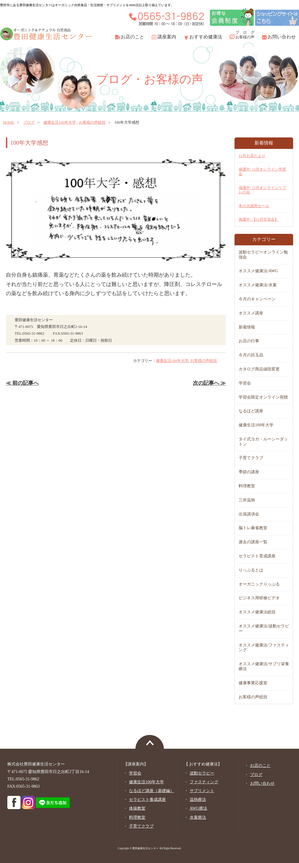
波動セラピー (202, 773)
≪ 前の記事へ (22, 383)
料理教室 (247, 486)
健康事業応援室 (253, 683)
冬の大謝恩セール (254, 206)
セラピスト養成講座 (147, 799)
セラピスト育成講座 (257, 556)
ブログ (29, 122)
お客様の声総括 (92, 122)
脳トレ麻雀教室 (253, 528)
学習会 (245, 383)
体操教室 (137, 808)
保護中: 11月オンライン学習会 (262, 171)
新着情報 (247, 327)
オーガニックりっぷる (259, 584)
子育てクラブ (251, 458)
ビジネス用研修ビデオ (259, 598)
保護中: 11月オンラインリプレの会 (262, 190)
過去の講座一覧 (253, 542)
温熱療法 (198, 799)
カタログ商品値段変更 (259, 369)
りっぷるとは (251, 570)
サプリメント (202, 791)
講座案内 (166, 36)
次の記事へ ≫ (209, 383)
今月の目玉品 (251, 355)
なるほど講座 (251, 411)
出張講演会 (249, 514)
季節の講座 (249, 472)
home (8, 122)
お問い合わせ (282, 36)
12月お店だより (252, 156)
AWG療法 (198, 808)
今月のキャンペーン (257, 299)
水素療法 (198, 817)
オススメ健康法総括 (257, 612)
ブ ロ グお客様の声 (244, 34)
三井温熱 (247, 500)
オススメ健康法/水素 (258, 285)
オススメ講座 (251, 313)
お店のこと (132, 36)
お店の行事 (249, 341)
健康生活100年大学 (59, 122)
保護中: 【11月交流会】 (258, 219)
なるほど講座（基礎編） (151, 791)
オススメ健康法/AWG (258, 271)
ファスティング (204, 782)
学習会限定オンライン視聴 (263, 397)
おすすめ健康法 (205, 36)
